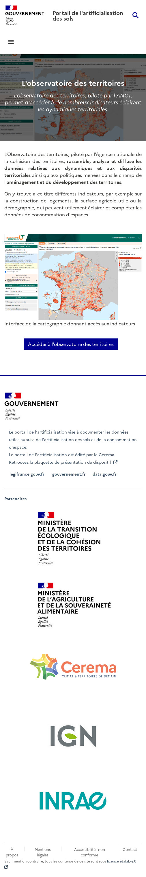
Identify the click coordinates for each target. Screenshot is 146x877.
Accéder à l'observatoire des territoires (71, 344)
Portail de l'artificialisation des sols (88, 15)
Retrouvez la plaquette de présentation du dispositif (64, 462)
